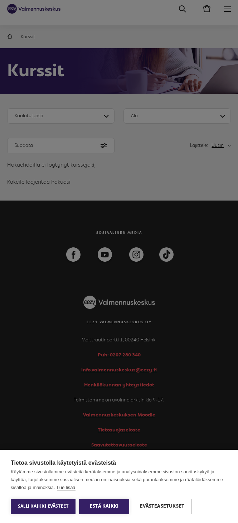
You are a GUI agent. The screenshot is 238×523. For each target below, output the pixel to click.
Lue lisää (66, 487)
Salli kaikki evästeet (43, 506)
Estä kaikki (104, 506)
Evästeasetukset (162, 506)
